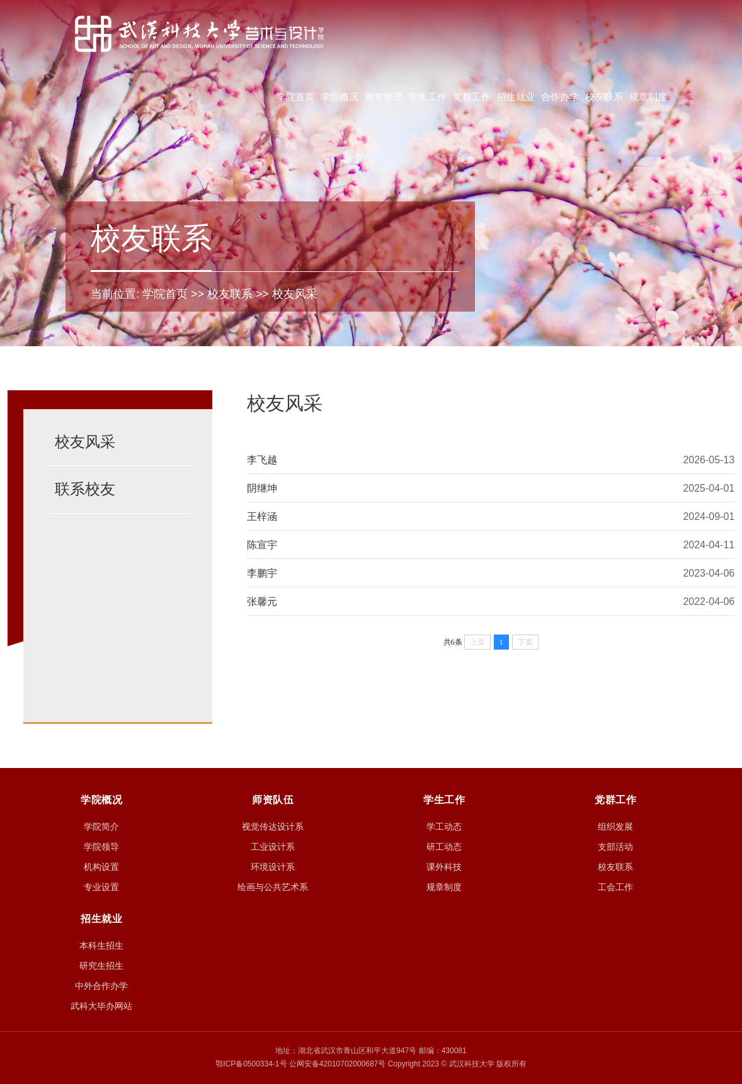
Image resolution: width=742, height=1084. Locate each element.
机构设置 (101, 867)
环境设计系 (273, 867)
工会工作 (615, 887)
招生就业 (516, 96)
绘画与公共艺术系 (272, 887)
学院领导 (101, 847)
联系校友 (85, 488)
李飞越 (262, 459)
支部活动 (615, 847)
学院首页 (295, 96)
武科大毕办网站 (101, 1006)
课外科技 (444, 867)
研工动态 (444, 847)
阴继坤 (262, 488)
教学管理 (383, 96)
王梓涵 (262, 516)
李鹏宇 (262, 573)
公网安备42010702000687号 (337, 1063)
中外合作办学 (101, 986)
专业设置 (101, 887)
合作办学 (560, 96)
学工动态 (444, 826)
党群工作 (472, 96)
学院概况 (339, 96)
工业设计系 (273, 847)
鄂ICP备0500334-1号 (251, 1063)
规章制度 (648, 96)
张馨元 (262, 601)
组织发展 (615, 826)
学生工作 (428, 96)
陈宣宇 (262, 544)
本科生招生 (101, 945)
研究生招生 (101, 966)
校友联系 (604, 96)
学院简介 (101, 826)
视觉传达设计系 (273, 826)
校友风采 (294, 294)
